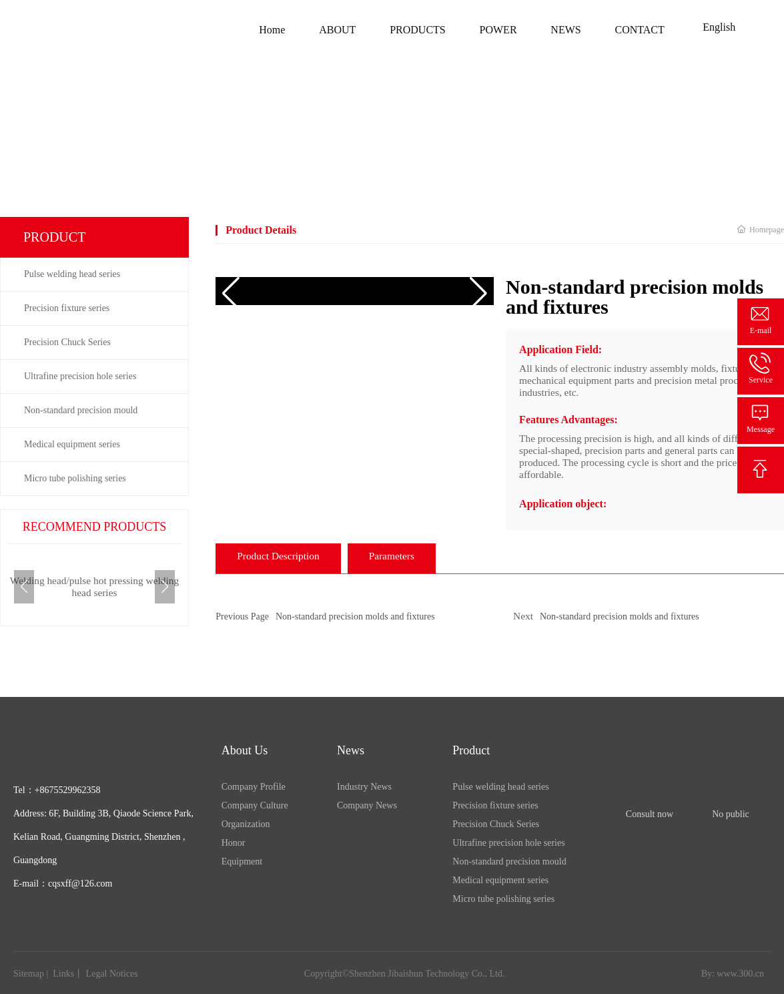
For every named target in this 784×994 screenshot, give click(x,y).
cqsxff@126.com (80, 884)
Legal (97, 974)
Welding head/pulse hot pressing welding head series (94, 586)
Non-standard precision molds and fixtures (355, 616)
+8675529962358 (68, 790)
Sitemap (28, 974)
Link (61, 974)
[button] (165, 586)
